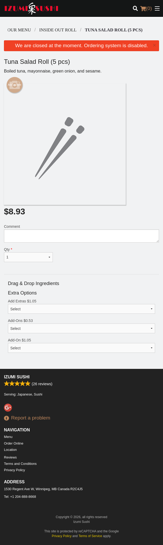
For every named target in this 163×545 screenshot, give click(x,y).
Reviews (10, 457)
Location (10, 450)
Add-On (81, 345)
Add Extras (81, 306)
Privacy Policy (14, 470)
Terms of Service (90, 536)
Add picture (14, 85)
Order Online (13, 443)
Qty (28, 254)
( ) (146, 8)
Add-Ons (81, 326)
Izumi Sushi (17, 377)
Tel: (20, 497)
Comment (81, 233)
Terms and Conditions (20, 464)
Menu (8, 437)
